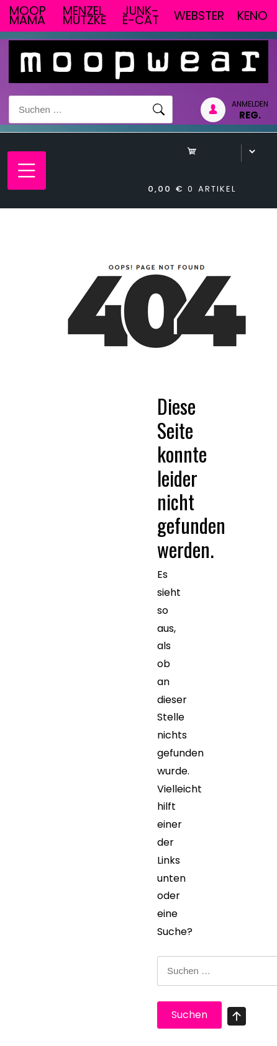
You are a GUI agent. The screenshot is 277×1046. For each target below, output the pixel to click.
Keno (252, 15)
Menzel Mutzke (84, 15)
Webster (199, 15)
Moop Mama (27, 15)
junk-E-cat (140, 15)
